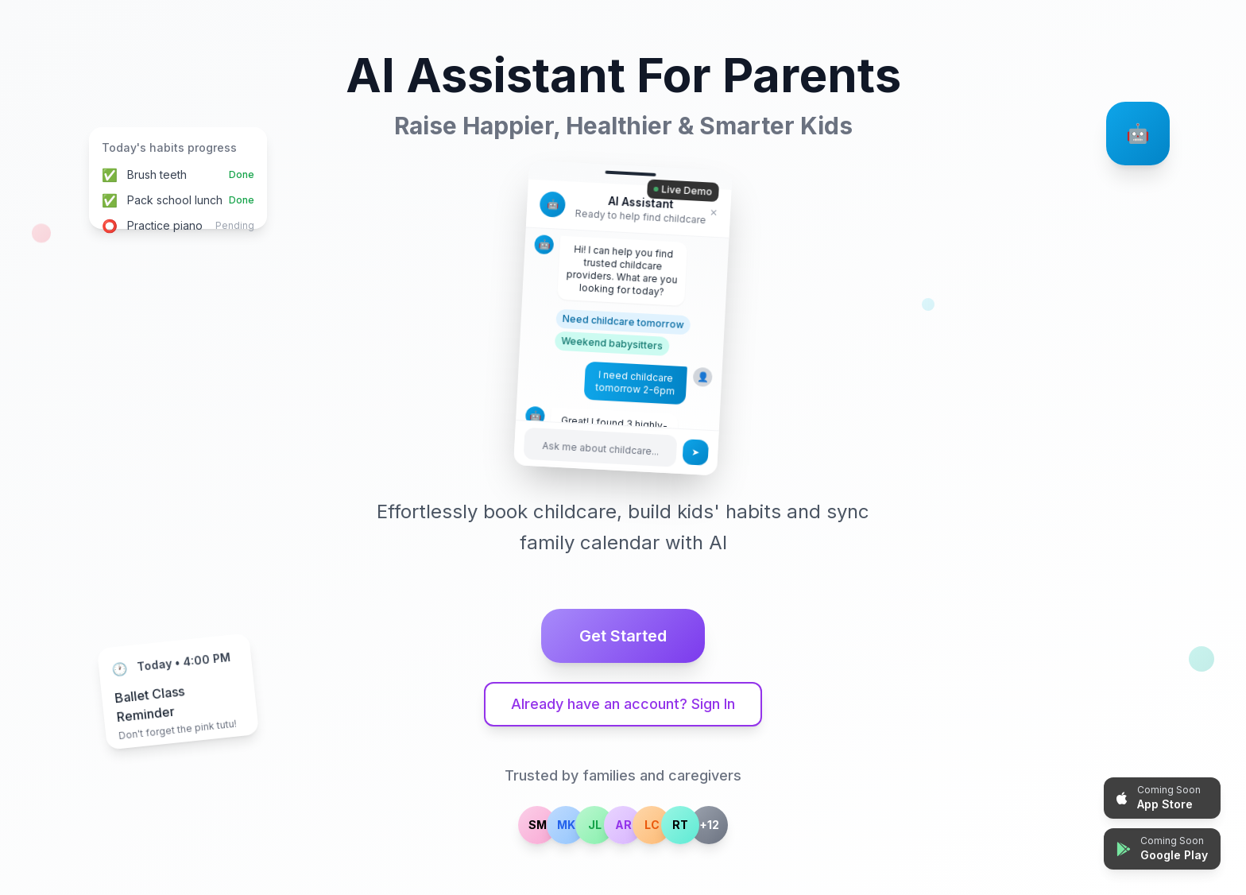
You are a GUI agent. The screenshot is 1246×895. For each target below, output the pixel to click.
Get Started (623, 635)
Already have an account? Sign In (623, 703)
